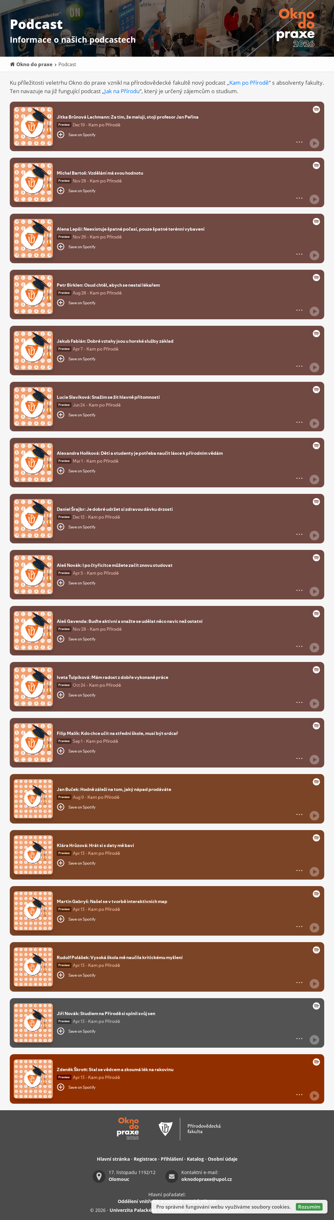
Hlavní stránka (113, 1159)
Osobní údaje (222, 1159)
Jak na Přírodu (122, 91)
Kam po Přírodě (249, 82)
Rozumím (309, 1206)
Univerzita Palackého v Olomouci (147, 1210)
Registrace (145, 1159)
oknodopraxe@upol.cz (206, 1179)
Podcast (65, 64)
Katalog (195, 1159)
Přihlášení (172, 1159)
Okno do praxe (31, 64)
